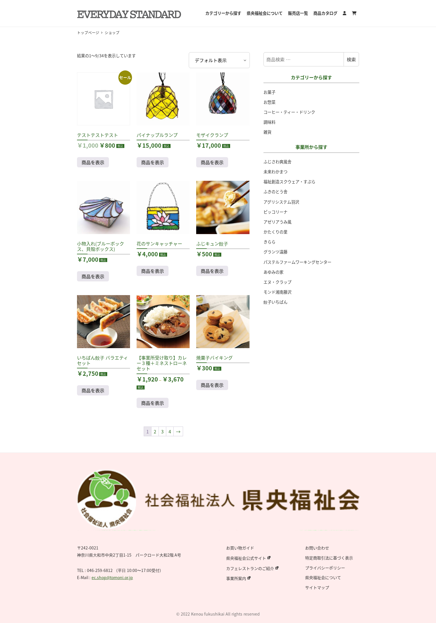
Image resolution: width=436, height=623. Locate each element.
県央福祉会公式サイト (246, 558)
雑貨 (267, 132)
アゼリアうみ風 (277, 222)
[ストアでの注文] (219, 60)
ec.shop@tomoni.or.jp (112, 577)
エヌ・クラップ (277, 282)
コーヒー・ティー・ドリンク (289, 112)
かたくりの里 (275, 232)
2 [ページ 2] (155, 431)
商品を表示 (93, 162)
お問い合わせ (317, 548)
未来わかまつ (275, 171)
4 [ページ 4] (170, 431)
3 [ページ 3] (162, 431)
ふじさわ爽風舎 (277, 162)
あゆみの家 (273, 272)
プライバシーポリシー (325, 568)
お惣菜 (269, 102)
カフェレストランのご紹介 (250, 568)
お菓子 (269, 92)
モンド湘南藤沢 (277, 292)
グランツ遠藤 (275, 252)
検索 (351, 59)
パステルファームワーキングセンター (297, 262)
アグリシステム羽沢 (281, 202)
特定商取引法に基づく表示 (329, 558)
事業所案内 (236, 578)
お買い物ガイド (240, 548)
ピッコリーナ (275, 212)
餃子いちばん (275, 302)
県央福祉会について (323, 577)
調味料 (269, 122)
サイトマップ (317, 587)
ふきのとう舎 (275, 191)
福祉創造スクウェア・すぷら (289, 181)
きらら (269, 242)
